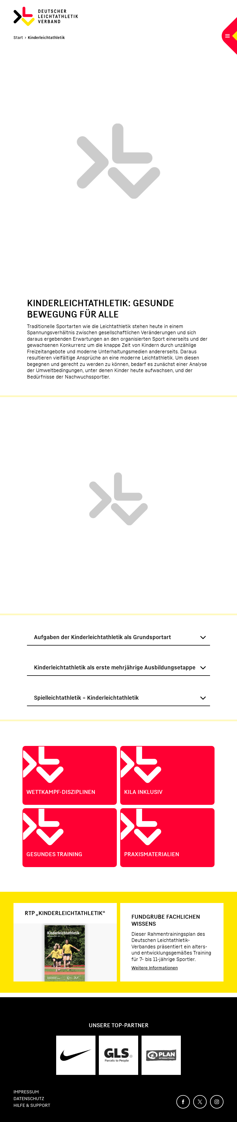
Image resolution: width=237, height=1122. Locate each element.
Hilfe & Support (31, 1105)
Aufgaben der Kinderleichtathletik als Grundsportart (102, 637)
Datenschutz (28, 1098)
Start (18, 37)
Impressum (26, 1092)
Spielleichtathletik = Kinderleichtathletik (86, 697)
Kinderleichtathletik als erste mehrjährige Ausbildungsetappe (114, 667)
